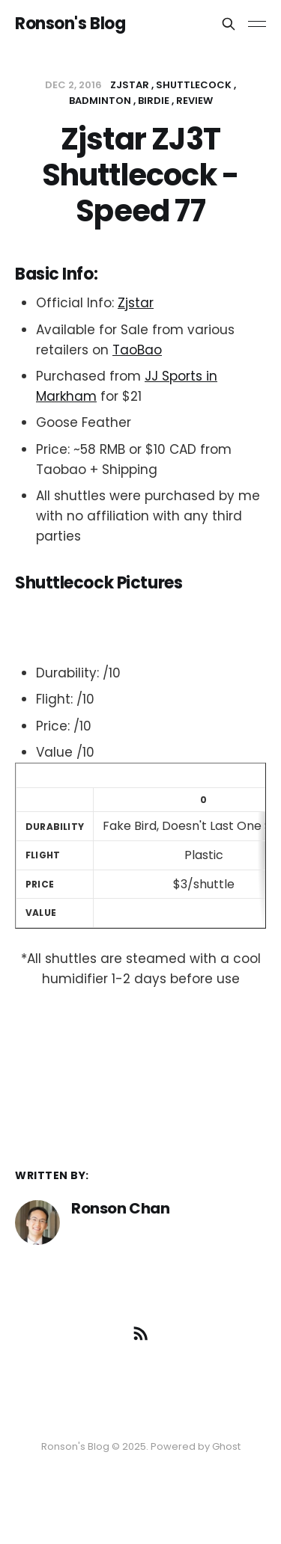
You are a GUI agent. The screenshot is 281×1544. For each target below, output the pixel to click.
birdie (153, 100)
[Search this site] (228, 24)
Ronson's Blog (70, 24)
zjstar (129, 85)
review (194, 100)
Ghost (226, 1446)
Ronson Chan (120, 1208)
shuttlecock (194, 85)
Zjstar (136, 303)
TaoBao (137, 350)
